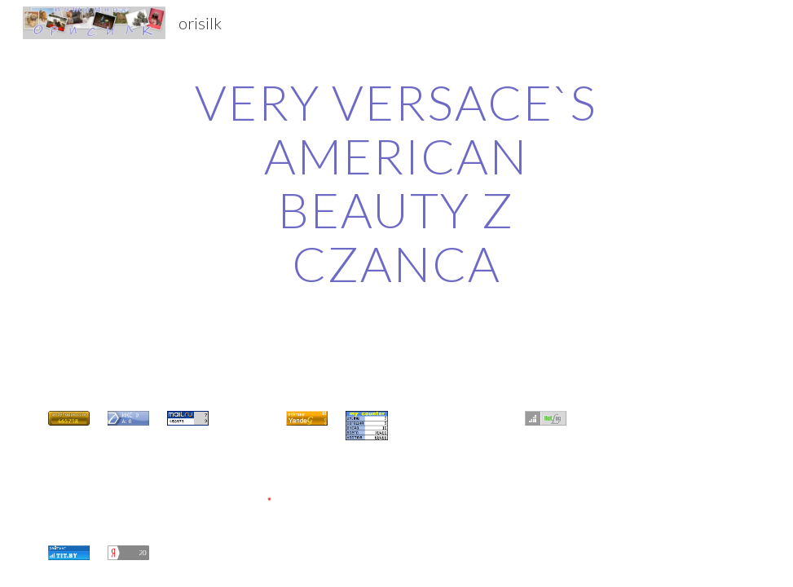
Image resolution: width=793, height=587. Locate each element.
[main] (396, 182)
